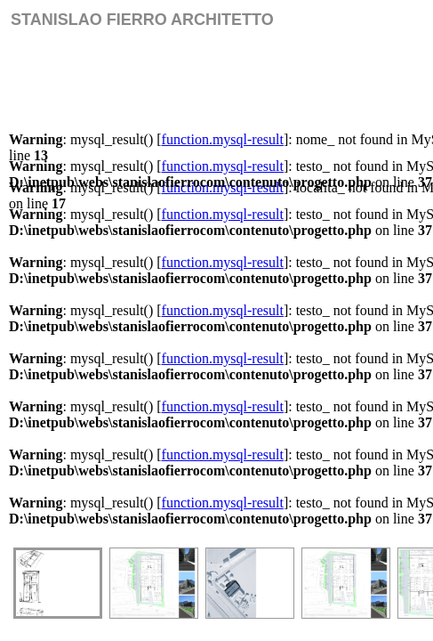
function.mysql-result (223, 139)
